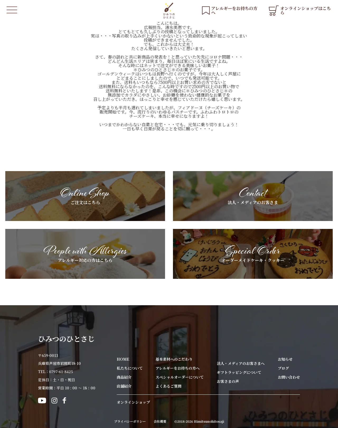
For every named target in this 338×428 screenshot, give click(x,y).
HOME (123, 359)
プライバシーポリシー (130, 421)
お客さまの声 (228, 381)
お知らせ (285, 359)
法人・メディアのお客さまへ (241, 363)
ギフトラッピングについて (239, 372)
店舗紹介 (124, 386)
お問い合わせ (289, 377)
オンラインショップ (133, 402)
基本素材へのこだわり (174, 359)
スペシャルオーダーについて (180, 377)
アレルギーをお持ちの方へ (178, 368)
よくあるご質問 (168, 386)
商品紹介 (124, 377)
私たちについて (130, 368)
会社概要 (160, 421)
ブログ (283, 368)
